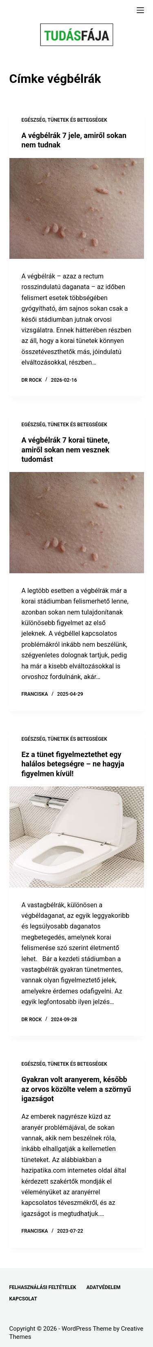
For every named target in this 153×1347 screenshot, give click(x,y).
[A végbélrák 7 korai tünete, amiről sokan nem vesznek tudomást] (76, 522)
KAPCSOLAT (23, 1299)
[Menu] (140, 10)
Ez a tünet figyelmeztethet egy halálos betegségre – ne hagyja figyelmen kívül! (73, 764)
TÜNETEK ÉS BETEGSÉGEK (77, 120)
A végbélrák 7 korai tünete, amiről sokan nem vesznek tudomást (66, 449)
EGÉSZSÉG (34, 120)
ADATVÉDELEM (103, 1287)
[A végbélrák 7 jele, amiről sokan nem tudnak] (76, 208)
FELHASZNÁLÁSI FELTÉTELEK (42, 1287)
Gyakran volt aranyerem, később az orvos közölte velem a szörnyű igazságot (76, 1089)
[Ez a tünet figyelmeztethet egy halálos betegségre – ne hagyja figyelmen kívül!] (76, 837)
